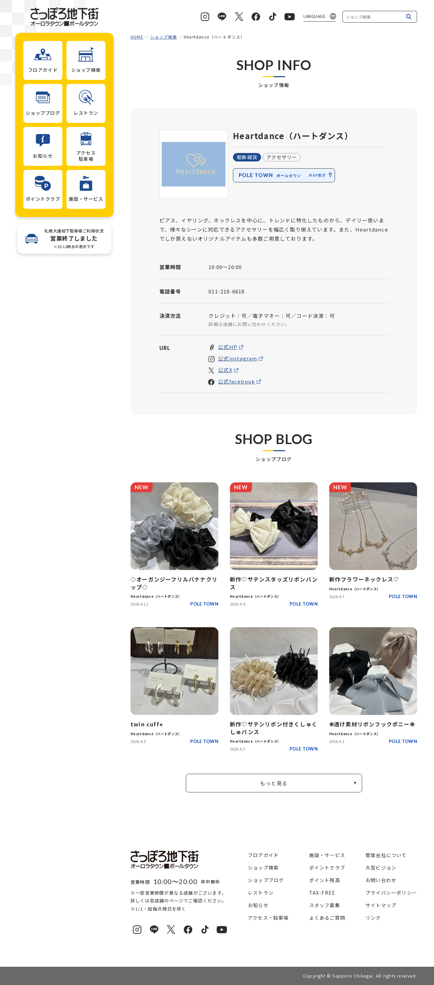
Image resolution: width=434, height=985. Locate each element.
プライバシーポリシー (391, 892)
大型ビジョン (381, 867)
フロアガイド (263, 855)
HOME (137, 37)
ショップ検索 (163, 37)
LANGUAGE (314, 16)
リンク (373, 917)
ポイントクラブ (327, 867)
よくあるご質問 (327, 917)
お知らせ (258, 905)
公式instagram (237, 358)
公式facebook (236, 381)
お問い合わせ (381, 880)
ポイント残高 (324, 880)
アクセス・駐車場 (268, 917)
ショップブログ (266, 880)
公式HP (227, 347)
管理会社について (386, 855)
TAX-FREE (322, 892)
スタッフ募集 (324, 905)
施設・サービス (327, 855)
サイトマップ (381, 905)
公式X (225, 370)
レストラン (261, 892)
